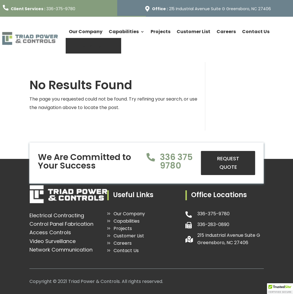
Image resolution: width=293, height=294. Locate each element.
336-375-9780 (60, 9)
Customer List (193, 31)
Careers (226, 31)
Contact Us (256, 31)
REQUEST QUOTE (93, 45)
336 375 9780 (176, 161)
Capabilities (124, 31)
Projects (160, 31)
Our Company (85, 31)
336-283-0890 (213, 224)
